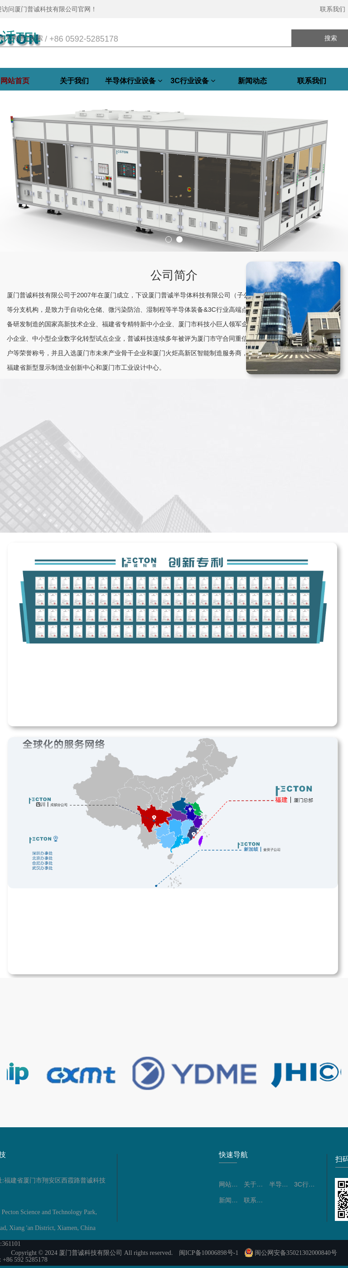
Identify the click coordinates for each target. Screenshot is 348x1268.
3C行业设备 (192, 81)
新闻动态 (252, 81)
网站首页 (231, 1184)
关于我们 (74, 81)
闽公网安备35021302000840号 (291, 1252)
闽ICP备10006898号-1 (208, 1252)
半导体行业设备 (133, 81)
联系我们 (311, 81)
